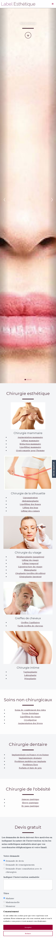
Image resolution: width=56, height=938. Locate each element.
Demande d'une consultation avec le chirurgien (22, 870)
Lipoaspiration (30, 497)
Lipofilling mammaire (30, 447)
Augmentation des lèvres (30, 723)
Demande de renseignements (19, 864)
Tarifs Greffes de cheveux (30, 625)
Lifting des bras (30, 507)
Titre (6, 893)
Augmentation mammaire (30, 437)
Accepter (28, 927)
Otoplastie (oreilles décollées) (30, 573)
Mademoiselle (11, 902)
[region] (28, 923)
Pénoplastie (30, 678)
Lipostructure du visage (30, 566)
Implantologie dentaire (30, 758)
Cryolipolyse (30, 720)
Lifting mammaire (30, 440)
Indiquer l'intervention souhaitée (21, 877)
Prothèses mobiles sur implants (30, 761)
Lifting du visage (30, 560)
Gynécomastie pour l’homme (30, 450)
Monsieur (9, 906)
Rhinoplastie (30, 570)
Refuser (28, 933)
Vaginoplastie (30, 672)
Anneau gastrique (30, 799)
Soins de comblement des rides (30, 710)
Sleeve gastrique (30, 802)
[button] (4, 195)
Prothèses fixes (30, 764)
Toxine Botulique (30, 713)
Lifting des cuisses (30, 511)
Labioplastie (30, 675)
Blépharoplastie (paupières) (30, 556)
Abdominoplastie (30, 501)
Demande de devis (13, 861)
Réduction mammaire (30, 444)
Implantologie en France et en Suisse (30, 754)
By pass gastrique (30, 806)
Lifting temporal (30, 563)
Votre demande (11, 856)
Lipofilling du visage (30, 716)
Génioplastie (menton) (30, 576)
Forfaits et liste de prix (30, 768)
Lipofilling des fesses (30, 504)
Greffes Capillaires (30, 622)
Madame (8, 898)
